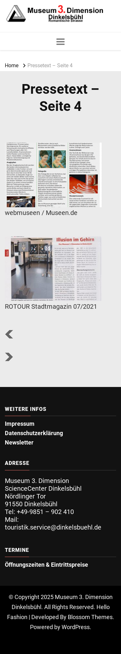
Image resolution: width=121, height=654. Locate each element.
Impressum (20, 424)
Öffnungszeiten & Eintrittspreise (46, 564)
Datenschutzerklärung (34, 433)
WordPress (76, 627)
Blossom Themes (90, 617)
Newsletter (19, 442)
